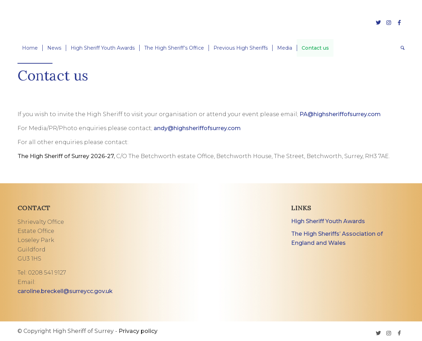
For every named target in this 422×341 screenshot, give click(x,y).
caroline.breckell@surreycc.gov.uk (65, 291)
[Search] (400, 48)
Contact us (52, 75)
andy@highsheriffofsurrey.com (197, 128)
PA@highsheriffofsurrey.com (340, 114)
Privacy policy (138, 331)
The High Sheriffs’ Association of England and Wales (337, 238)
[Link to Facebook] (399, 22)
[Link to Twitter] (378, 22)
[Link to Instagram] (389, 22)
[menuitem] (29, 48)
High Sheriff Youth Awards (328, 221)
